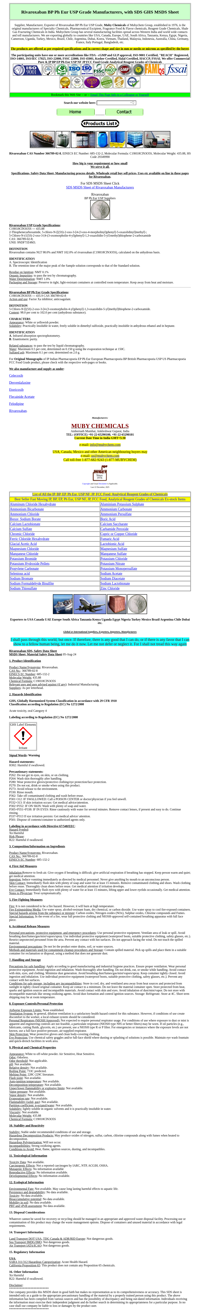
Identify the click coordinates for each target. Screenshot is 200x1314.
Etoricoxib (16, 390)
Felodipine (16, 404)
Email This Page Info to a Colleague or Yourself (119, 94)
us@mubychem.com (105, 456)
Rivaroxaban (18, 411)
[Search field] (116, 103)
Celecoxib (16, 375)
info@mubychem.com (105, 445)
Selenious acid (20, 573)
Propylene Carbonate (24, 568)
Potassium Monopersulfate (118, 568)
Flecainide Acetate (21, 397)
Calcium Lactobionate (25, 524)
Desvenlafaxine (19, 383)
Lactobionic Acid (112, 544)
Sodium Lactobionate (115, 583)
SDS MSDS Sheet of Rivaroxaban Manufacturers (100, 187)
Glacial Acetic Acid (23, 544)
